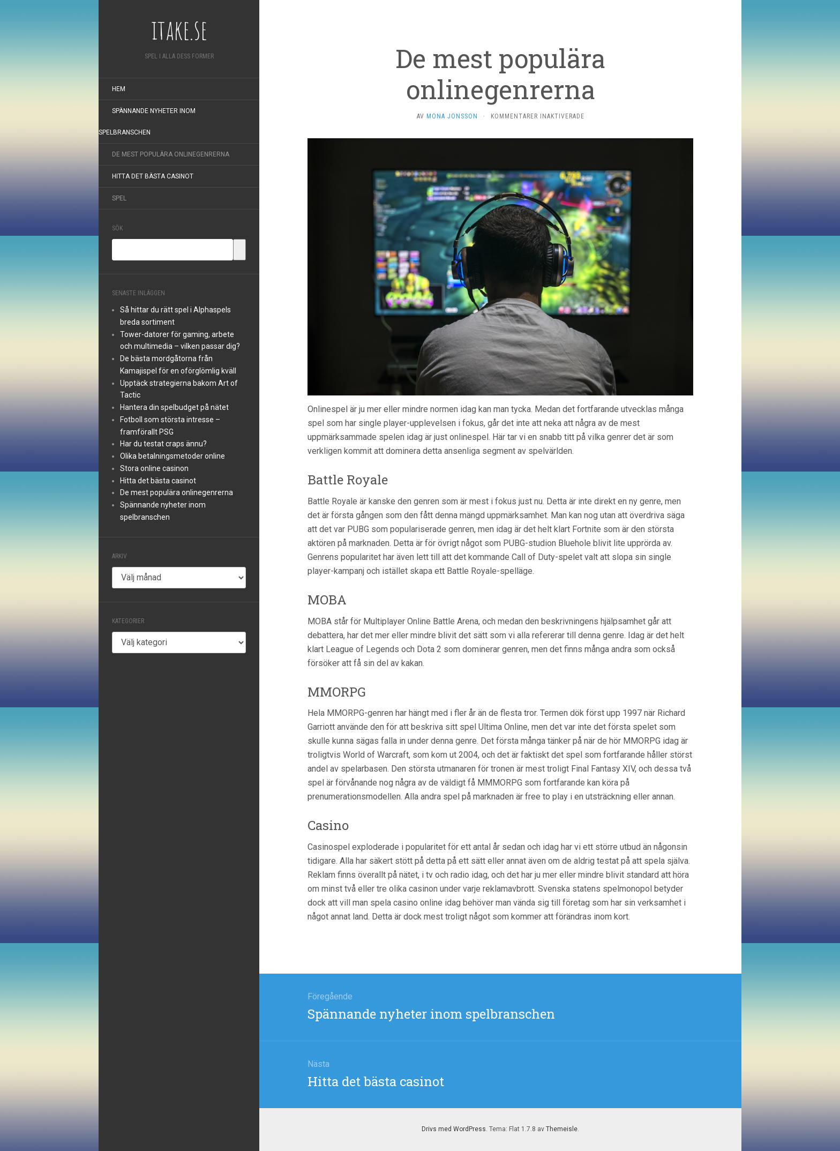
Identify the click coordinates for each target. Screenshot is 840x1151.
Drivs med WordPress (454, 1129)
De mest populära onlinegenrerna (170, 154)
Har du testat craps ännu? (163, 443)
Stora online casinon (154, 468)
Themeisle (562, 1129)
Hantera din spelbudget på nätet (174, 407)
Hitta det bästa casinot (152, 176)
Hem (118, 89)
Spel (119, 198)
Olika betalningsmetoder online (172, 456)
